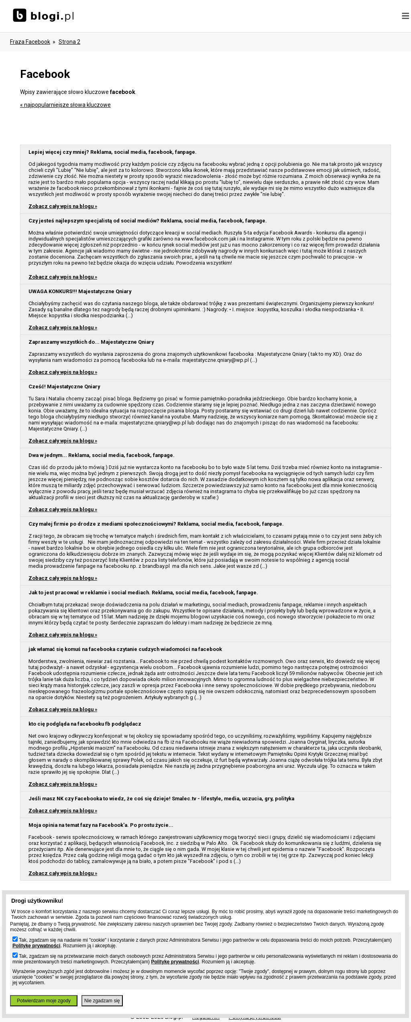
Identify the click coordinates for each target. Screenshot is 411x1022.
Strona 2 (69, 42)
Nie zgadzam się (102, 1001)
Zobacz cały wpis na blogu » (62, 206)
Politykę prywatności (36, 946)
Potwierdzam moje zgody (44, 1001)
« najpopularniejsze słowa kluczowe (65, 105)
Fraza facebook (30, 42)
